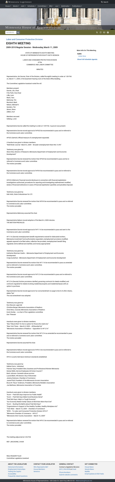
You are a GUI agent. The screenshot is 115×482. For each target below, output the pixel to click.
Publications (76, 6)
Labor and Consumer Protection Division (24, 39)
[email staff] (104, 32)
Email (74, 469)
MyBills (87, 471)
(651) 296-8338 (64, 469)
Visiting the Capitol (14, 471)
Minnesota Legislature (18, 1)
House (7, 6)
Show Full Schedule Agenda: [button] (87, 59)
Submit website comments (68, 475)
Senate (15, 6)
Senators (37, 471)
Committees (42, 6)
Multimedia (65, 6)
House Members (39, 469)
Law (56, 6)
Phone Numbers (64, 472)
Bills (50, 6)
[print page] (108, 32)
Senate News (89, 469)
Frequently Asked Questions (17, 476)
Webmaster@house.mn (84, 481)
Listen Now (82, 56)
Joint (22, 6)
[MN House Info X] (97, 32)
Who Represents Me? (41, 467)
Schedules (31, 6)
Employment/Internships (16, 469)
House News (89, 467)
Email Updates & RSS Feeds (94, 474)
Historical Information (15, 467)
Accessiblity (12, 474)
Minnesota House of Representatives (33, 27)
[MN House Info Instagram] (100, 32)
